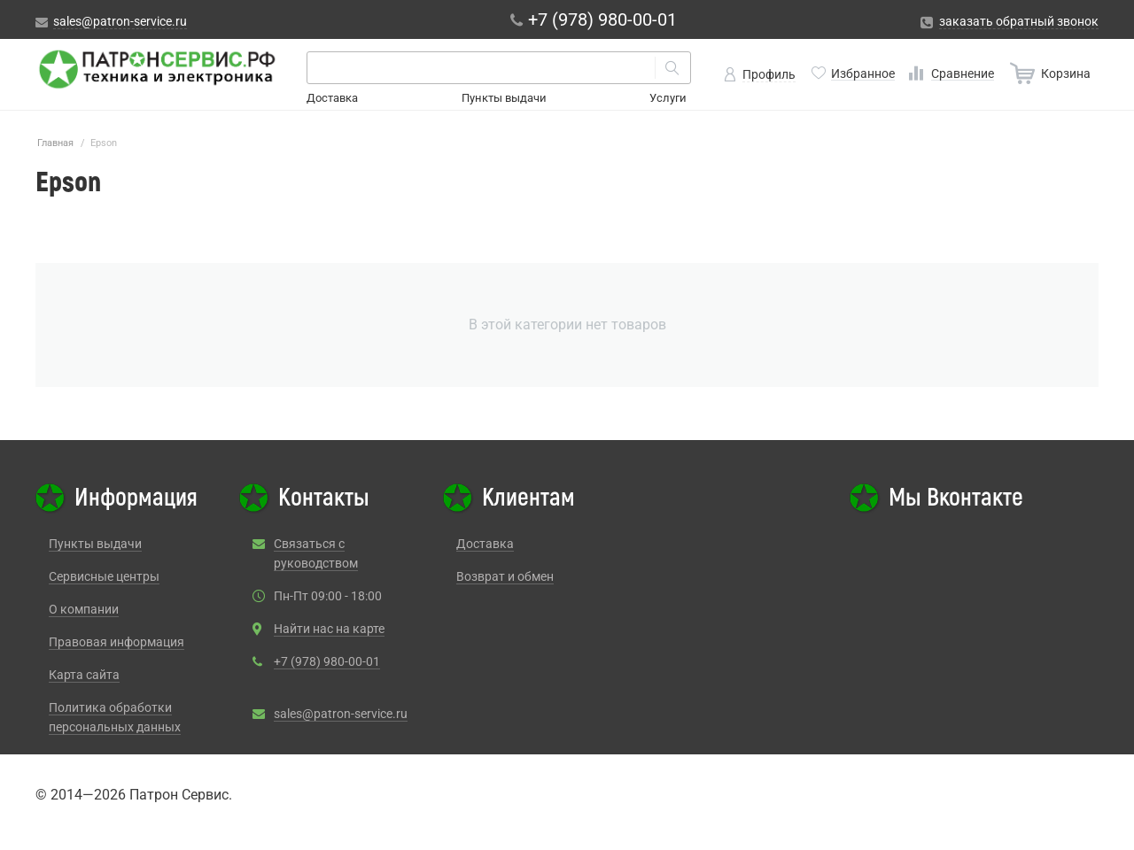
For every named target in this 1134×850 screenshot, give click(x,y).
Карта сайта (84, 675)
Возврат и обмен (505, 576)
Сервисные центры (104, 576)
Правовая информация (116, 642)
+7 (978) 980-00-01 (327, 661)
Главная (55, 143)
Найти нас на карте (329, 629)
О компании (84, 609)
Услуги (668, 97)
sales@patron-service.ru (341, 714)
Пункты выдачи (504, 97)
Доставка (332, 97)
